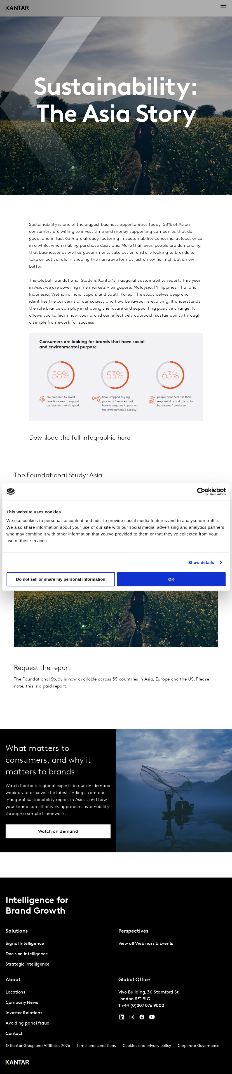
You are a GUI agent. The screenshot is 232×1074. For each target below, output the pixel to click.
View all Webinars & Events (145, 943)
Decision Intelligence (27, 954)
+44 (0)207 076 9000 (142, 1005)
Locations (15, 992)
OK (171, 579)
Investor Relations (24, 1013)
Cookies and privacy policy (147, 1046)
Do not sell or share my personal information (60, 579)
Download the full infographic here (81, 438)
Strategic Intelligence (28, 964)
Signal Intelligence (25, 943)
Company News (22, 1002)
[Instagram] (131, 1018)
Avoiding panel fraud (28, 1023)
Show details (201, 562)
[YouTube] (121, 1018)
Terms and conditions (96, 1046)
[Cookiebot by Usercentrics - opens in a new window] (201, 491)
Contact (14, 1033)
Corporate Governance (198, 1046)
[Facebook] (142, 1018)
